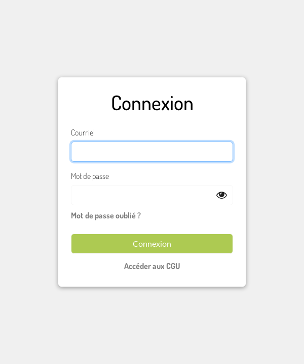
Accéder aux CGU (152, 266)
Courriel (83, 132)
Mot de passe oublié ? (106, 215)
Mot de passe (90, 176)
